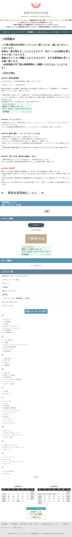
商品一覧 (6, 32)
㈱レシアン (7, 463)
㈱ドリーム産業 (9, 384)
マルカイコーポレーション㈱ (13, 435)
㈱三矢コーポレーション (12, 433)
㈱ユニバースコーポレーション (14, 447)
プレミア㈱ (7, 419)
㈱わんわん (7, 473)
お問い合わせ (42, 32)
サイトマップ (5, 527)
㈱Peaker (7, 405)
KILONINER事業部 (10, 347)
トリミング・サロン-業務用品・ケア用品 (15, 298)
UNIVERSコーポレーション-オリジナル (14, 276)
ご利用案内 (30, 32)
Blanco (6, 416)
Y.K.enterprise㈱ (9, 471)
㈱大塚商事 (7, 330)
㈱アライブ (7, 319)
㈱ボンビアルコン (10, 423)
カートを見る (54, 32)
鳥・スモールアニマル (9, 302)
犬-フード (5, 283)
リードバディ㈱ (9, 457)
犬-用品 (4, 287)
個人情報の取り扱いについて (50, 524)
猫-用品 (4, 294)
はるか (6, 403)
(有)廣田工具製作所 (10, 408)
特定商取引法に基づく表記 (29, 524)
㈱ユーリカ (7, 449)
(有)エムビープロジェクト (12, 328)
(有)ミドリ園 (8, 437)
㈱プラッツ (7, 414)
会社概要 (4, 524)
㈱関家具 (7, 365)
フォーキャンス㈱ (10, 412)
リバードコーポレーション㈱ (13, 461)
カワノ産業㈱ (8, 340)
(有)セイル (7, 363)
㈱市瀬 (6, 324)
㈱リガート (7, 459)
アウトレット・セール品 (10, 280)
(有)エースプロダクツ (11, 326)
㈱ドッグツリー (9, 381)
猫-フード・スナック (9, 291)
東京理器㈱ (7, 377)
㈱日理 (6, 391)
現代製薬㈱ (7, 351)
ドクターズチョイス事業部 (12, 379)
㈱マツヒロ (7, 431)
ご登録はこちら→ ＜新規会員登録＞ (13, 85)
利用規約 (66, 524)
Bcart (62, 533)
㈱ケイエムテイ (9, 349)
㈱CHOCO (7, 373)
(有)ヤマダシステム (10, 445)
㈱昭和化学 (7, 359)
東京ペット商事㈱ (10, 375)
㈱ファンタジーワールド (12, 410)
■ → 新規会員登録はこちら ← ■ (22, 192)
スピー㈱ (7, 361)
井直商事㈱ (7, 321)
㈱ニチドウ (7, 394)
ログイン (66, 32)
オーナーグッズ (7, 306)
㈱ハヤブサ (7, 401)
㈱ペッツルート (9, 421)
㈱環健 (6, 342)
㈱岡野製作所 (8, 332)
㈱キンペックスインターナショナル (15, 344)
